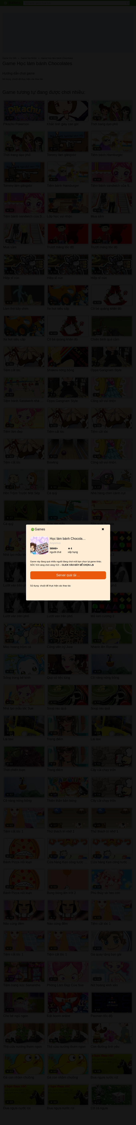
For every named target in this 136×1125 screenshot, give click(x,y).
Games (38, 529)
